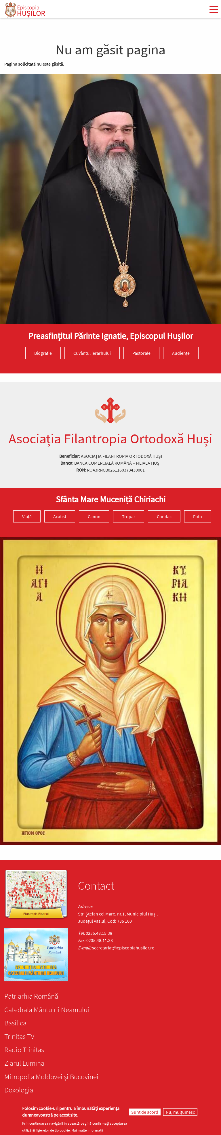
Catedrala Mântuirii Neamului (46, 1009)
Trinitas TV (19, 1036)
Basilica (15, 1022)
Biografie (43, 353)
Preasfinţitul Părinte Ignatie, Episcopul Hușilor (110, 335)
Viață (27, 516)
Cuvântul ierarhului (92, 353)
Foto (197, 516)
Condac (164, 516)
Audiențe (181, 353)
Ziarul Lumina (24, 1063)
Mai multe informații (87, 1130)
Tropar (128, 516)
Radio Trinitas (24, 1049)
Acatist (59, 516)
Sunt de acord (144, 1112)
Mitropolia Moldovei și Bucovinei (51, 1076)
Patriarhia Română (31, 996)
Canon (94, 516)
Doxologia (18, 1089)
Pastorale (141, 353)
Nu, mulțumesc (180, 1112)
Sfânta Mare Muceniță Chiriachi (110, 499)
